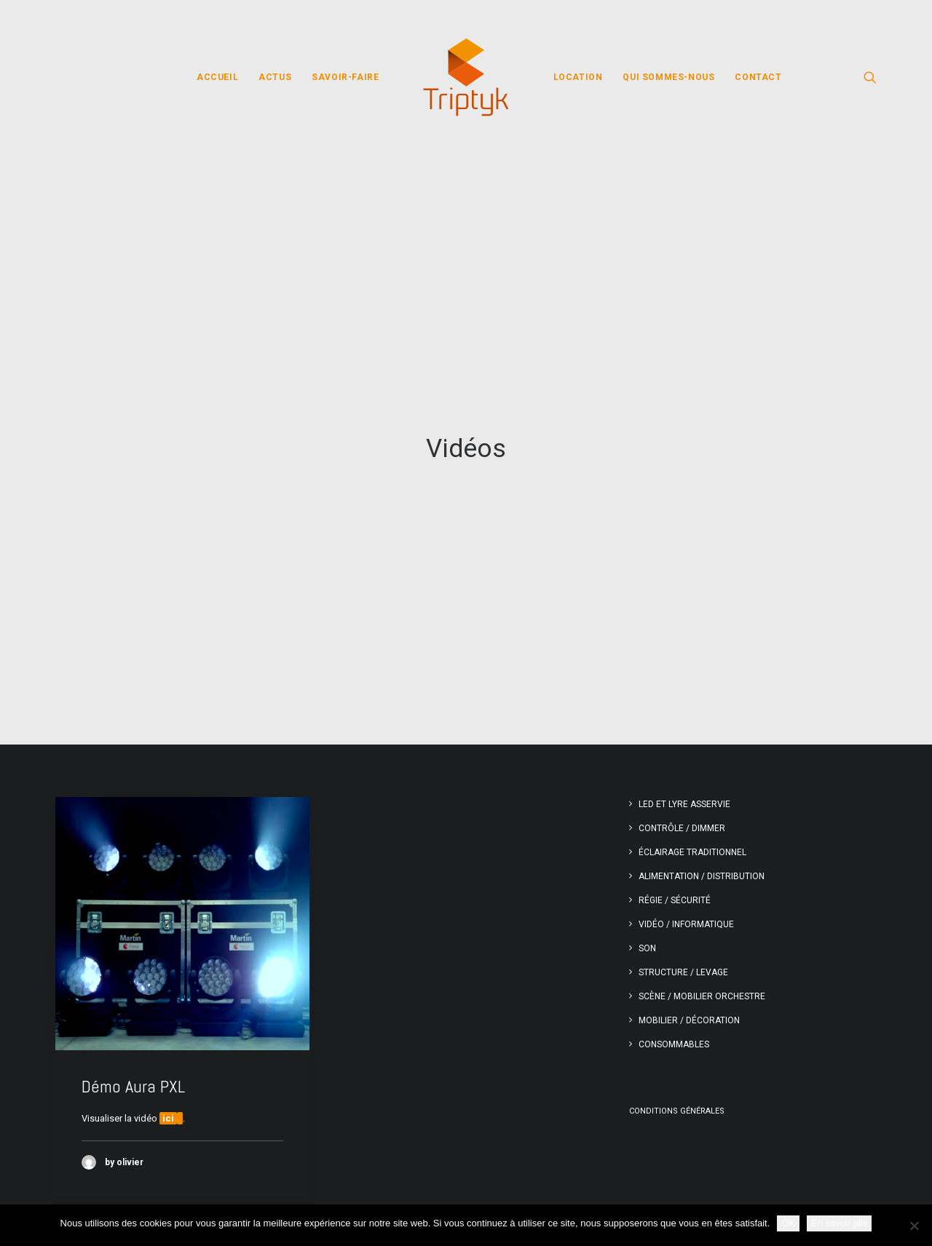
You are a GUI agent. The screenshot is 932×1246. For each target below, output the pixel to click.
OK (788, 1223)
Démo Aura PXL (133, 967)
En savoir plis (839, 1223)
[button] (870, 77)
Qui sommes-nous (668, 77)
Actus (274, 77)
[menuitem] (217, 77)
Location (578, 77)
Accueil (217, 77)
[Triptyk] (465, 77)
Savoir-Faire (345, 77)
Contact (758, 77)
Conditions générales (676, 991)
